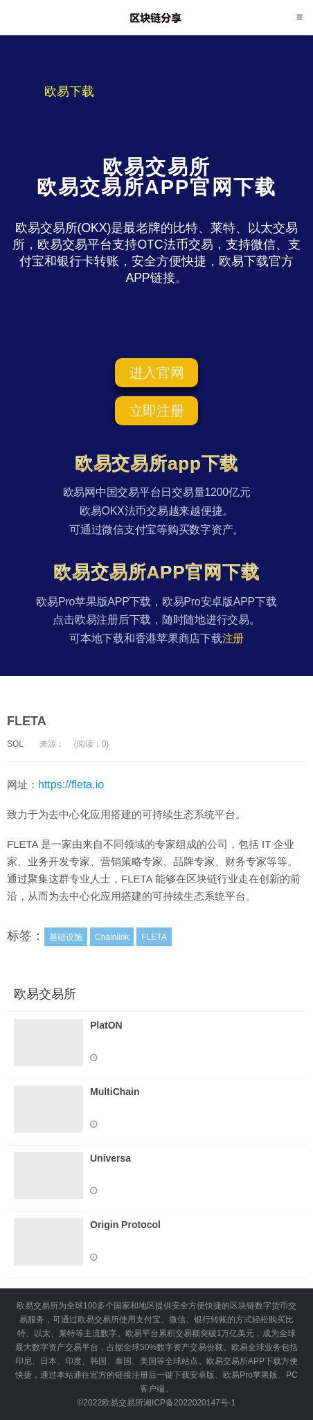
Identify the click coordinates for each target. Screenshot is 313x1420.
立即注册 (156, 410)
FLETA (26, 721)
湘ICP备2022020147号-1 (189, 1403)
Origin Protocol (125, 1224)
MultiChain (115, 1091)
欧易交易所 (157, 17)
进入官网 (156, 372)
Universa (110, 1158)
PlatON (106, 1025)
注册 (233, 638)
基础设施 (65, 937)
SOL (15, 744)
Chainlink (112, 937)
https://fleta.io (71, 784)
